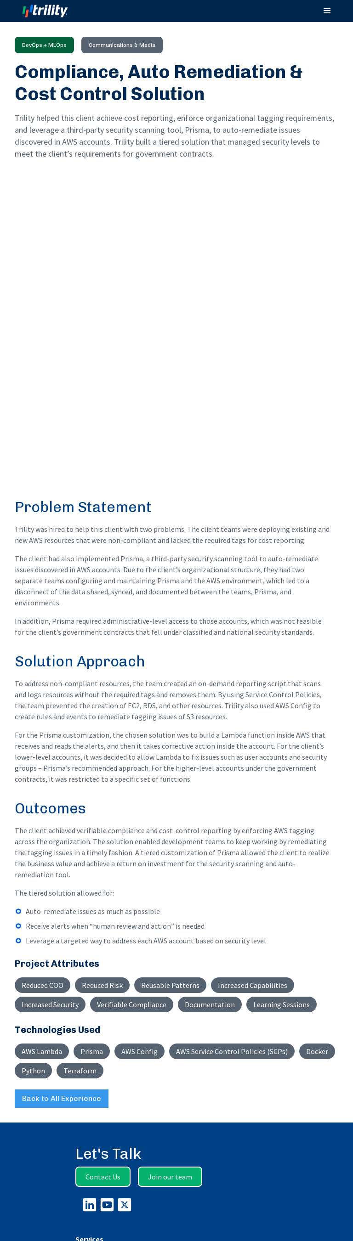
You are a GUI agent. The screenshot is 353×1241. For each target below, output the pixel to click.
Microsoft (88, 1175)
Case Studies (94, 1148)
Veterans (88, 1093)
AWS (82, 1185)
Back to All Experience (61, 778)
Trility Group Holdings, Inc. (202, 1220)
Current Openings (101, 1084)
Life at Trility (93, 1074)
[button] (327, 11)
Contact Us (102, 857)
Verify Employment (103, 1102)
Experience (92, 1139)
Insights (86, 1129)
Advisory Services (101, 929)
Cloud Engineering (102, 957)
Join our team (170, 857)
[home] (53, 11)
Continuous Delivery (112, 1021)
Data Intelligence (100, 938)
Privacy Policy (96, 1039)
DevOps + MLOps (100, 966)
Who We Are (93, 1003)
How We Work (95, 1012)
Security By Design (110, 1030)
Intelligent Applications (109, 948)
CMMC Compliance (103, 975)
